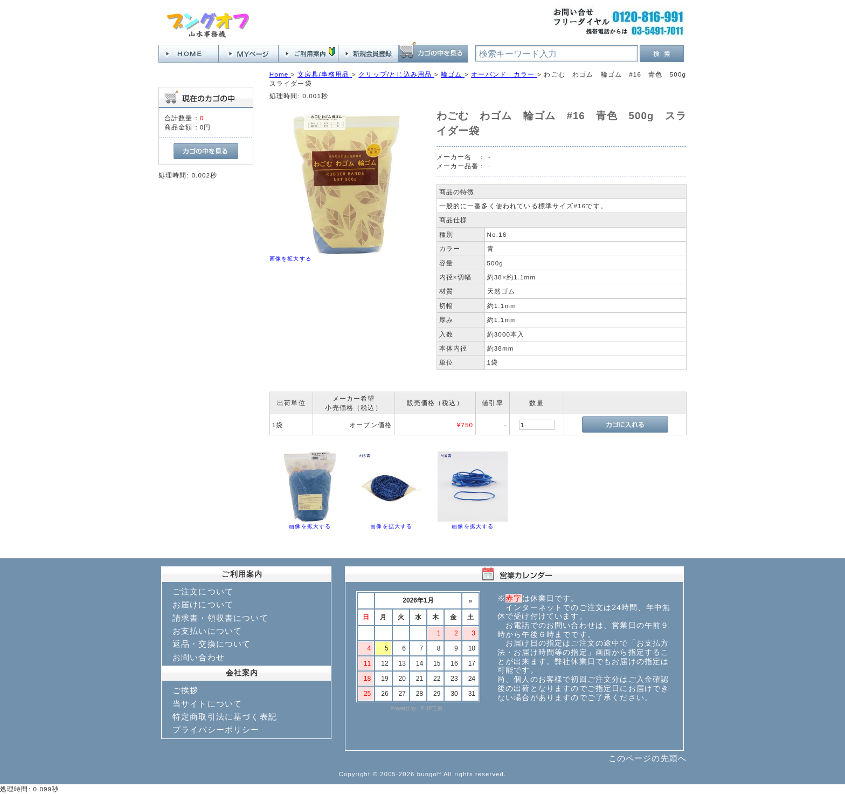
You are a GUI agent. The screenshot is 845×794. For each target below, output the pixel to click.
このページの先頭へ (647, 758)
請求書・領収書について (220, 617)
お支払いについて (207, 630)
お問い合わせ (198, 657)
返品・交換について (211, 643)
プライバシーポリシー (216, 729)
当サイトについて (207, 703)
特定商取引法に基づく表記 (224, 716)
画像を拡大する (290, 259)
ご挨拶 (185, 690)
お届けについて (202, 604)
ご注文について (202, 591)
